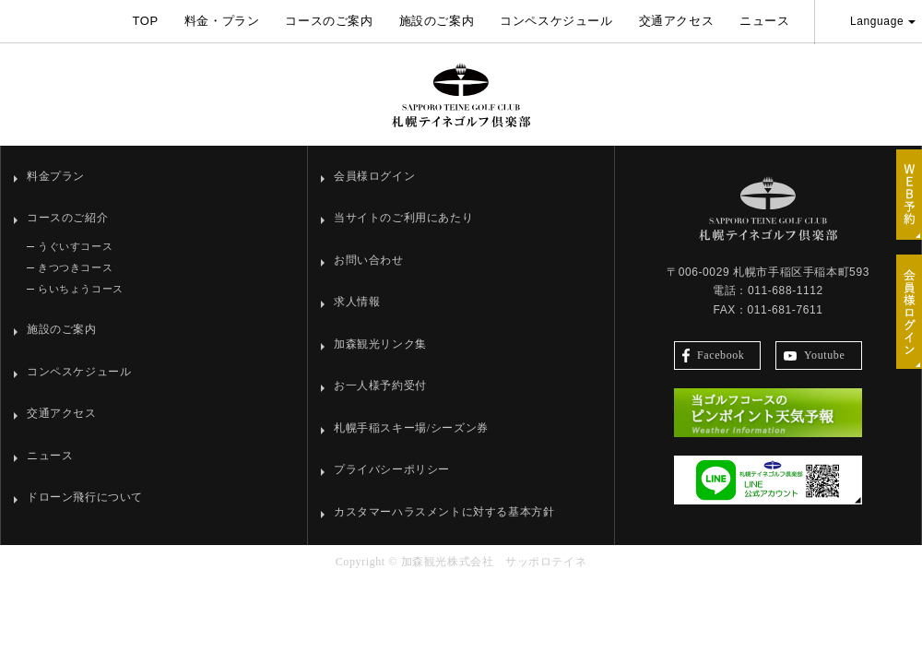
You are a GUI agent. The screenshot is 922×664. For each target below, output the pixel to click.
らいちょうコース (81, 288)
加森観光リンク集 (380, 344)
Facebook (713, 355)
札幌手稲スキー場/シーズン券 (411, 427)
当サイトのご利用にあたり (403, 217)
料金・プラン (222, 21)
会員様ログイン (374, 176)
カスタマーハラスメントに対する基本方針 (444, 511)
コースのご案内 (328, 21)
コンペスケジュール (556, 21)
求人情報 (357, 301)
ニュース (764, 21)
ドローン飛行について (85, 497)
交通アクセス (677, 21)
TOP (145, 21)
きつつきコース (75, 267)
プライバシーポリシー (392, 469)
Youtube (814, 355)
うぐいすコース (75, 246)
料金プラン (56, 176)
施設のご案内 (437, 21)
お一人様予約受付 (380, 385)
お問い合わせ (369, 260)
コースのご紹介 (67, 217)
